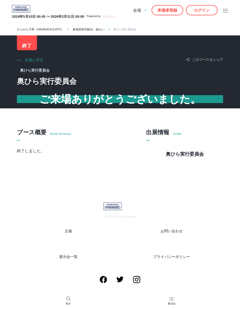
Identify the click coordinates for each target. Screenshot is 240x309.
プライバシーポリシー (171, 257)
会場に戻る (34, 61)
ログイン (202, 10)
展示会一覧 (68, 257)
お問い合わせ (172, 231)
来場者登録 (167, 10)
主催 (68, 231)
